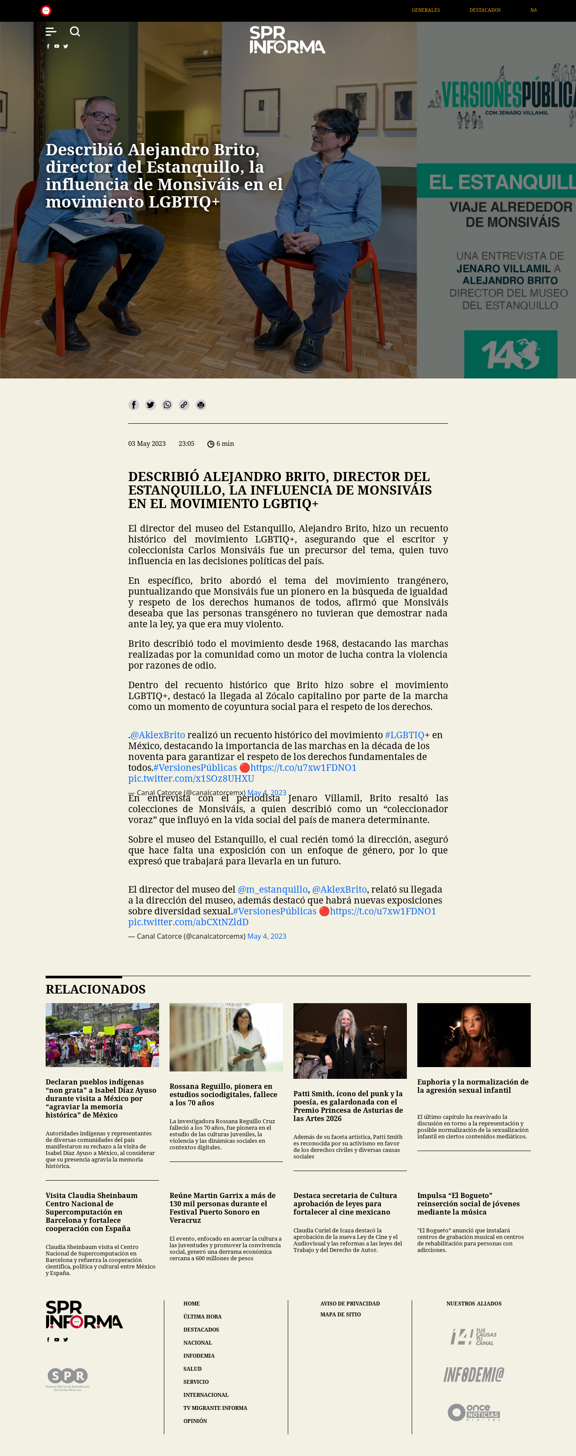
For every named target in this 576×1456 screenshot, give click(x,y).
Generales (434, 10)
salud (192, 1368)
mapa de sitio (340, 1314)
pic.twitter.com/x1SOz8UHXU (191, 778)
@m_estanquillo (273, 889)
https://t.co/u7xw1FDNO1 (303, 767)
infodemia (199, 1355)
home (191, 1303)
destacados (201, 1329)
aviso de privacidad (350, 1303)
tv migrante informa (215, 1408)
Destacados (493, 10)
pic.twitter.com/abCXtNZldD (188, 922)
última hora (202, 1316)
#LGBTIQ (405, 735)
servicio (196, 1382)
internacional (206, 1395)
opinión (195, 1421)
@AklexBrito (157, 735)
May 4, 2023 (266, 936)
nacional (197, 1342)
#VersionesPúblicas (195, 767)
